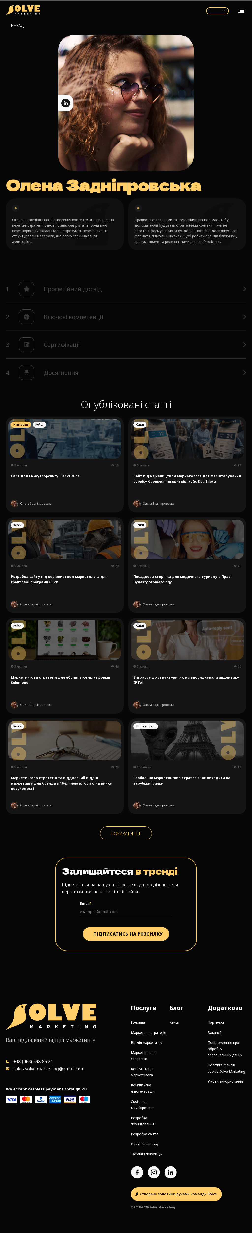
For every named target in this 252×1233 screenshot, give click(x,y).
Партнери (216, 1022)
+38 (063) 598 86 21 (33, 1061)
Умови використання (225, 1081)
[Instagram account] (154, 1172)
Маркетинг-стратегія (148, 1032)
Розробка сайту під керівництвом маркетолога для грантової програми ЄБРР (59, 579)
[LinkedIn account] (170, 1172)
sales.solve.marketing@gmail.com (49, 1069)
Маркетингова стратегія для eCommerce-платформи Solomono (60, 680)
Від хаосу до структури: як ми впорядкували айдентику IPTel (186, 680)
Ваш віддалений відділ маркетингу (50, 1039)
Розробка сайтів (144, 1134)
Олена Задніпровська (36, 504)
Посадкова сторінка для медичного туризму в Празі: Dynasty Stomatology (182, 579)
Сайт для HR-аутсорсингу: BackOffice (45, 476)
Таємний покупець (146, 1154)
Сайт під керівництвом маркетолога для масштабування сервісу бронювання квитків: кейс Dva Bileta (187, 479)
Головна (138, 1022)
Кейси (174, 1022)
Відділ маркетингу (146, 1042)
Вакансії (214, 1032)
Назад (17, 26)
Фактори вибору (145, 1144)
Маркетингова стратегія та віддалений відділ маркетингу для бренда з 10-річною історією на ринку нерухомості (61, 783)
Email (86, 903)
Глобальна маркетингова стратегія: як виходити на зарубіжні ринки (181, 780)
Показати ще (126, 834)
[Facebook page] (137, 1172)
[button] (126, 289)
